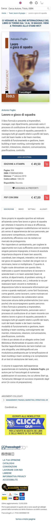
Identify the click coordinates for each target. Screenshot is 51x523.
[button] (19, 3)
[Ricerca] (48, 8)
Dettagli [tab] (31, 209)
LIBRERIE (7, 473)
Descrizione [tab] (9, 209)
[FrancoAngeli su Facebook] (3, 454)
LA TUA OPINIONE (11, 460)
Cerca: (4, 8)
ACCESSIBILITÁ (10, 479)
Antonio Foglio (9, 110)
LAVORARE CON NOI (13, 470)
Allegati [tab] (43, 209)
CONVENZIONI (10, 466)
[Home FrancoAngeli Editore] (9, 3)
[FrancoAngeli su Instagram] (9, 454)
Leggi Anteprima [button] (24, 157)
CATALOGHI (8, 463)
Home (4, 13)
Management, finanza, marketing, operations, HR (27, 400)
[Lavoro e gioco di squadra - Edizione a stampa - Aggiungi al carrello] (46, 164)
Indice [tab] (21, 209)
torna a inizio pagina (25, 519)
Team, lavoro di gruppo (17, 13)
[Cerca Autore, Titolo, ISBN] (27, 8)
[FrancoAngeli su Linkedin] (6, 454)
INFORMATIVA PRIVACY (14, 476)
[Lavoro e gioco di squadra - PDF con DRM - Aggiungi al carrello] (46, 197)
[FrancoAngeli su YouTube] (12, 454)
